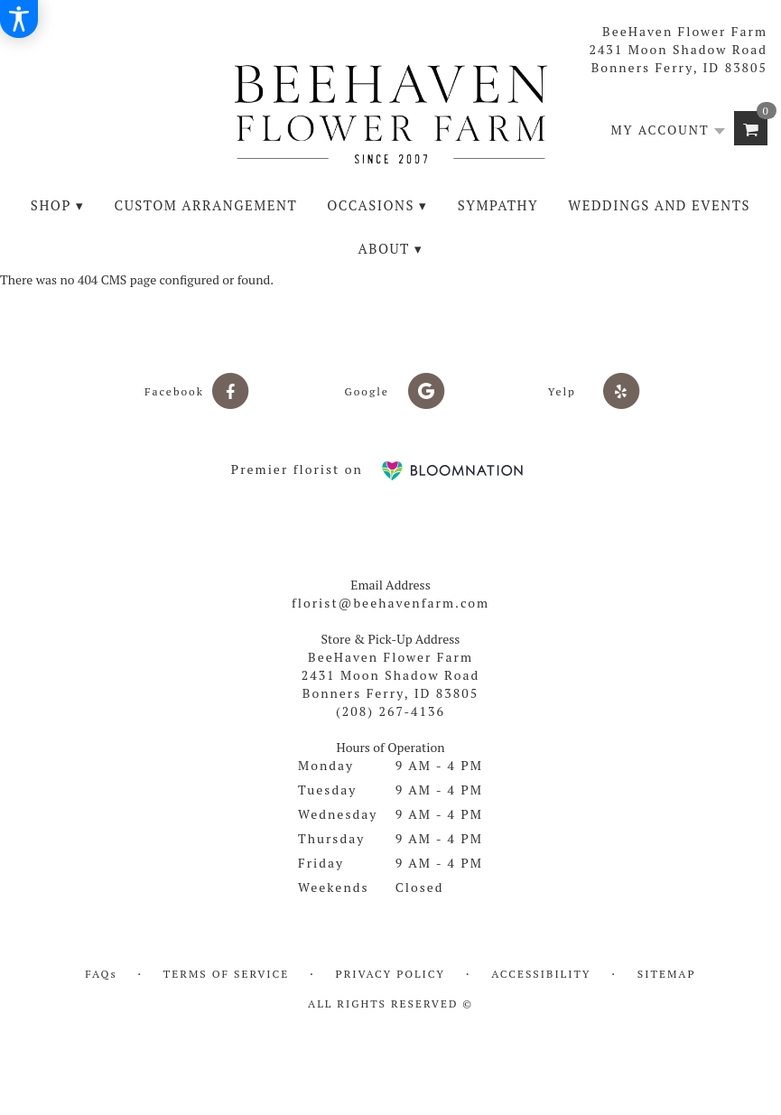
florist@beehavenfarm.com (390, 602)
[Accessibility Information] (19, 19)
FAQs (100, 973)
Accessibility (540, 973)
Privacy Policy (390, 973)
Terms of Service (226, 973)
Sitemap (666, 973)
